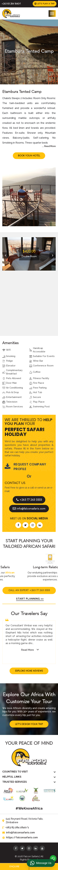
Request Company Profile (25, 466)
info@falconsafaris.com (29, 508)
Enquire (14, 866)
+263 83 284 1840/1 (11, 3)
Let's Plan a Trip (45, 3)
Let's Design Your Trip (29, 723)
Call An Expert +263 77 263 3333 (29, 589)
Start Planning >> (29, 598)
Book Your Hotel (29, 155)
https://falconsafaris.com (19, 837)
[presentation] (5, 255)
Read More (27, 649)
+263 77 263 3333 (29, 499)
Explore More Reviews (29, 670)
